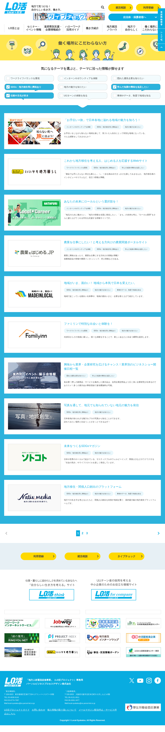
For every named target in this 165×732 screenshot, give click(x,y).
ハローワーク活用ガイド (72, 28)
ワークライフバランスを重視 (25, 78)
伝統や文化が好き (19, 95)
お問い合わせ (38, 716)
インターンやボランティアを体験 (81, 78)
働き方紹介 (92, 28)
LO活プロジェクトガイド (17, 716)
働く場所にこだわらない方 (151, 28)
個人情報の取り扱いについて (61, 716)
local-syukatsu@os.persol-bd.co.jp (21, 710)
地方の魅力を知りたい (75, 87)
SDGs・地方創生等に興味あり (26, 87)
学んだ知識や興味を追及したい (133, 87)
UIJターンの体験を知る (75, 95)
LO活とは (14, 28)
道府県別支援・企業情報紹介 (53, 28)
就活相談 (123, 7)
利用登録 (151, 7)
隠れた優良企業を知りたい (130, 78)
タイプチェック (130, 556)
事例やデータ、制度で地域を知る (134, 95)
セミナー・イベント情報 (33, 28)
